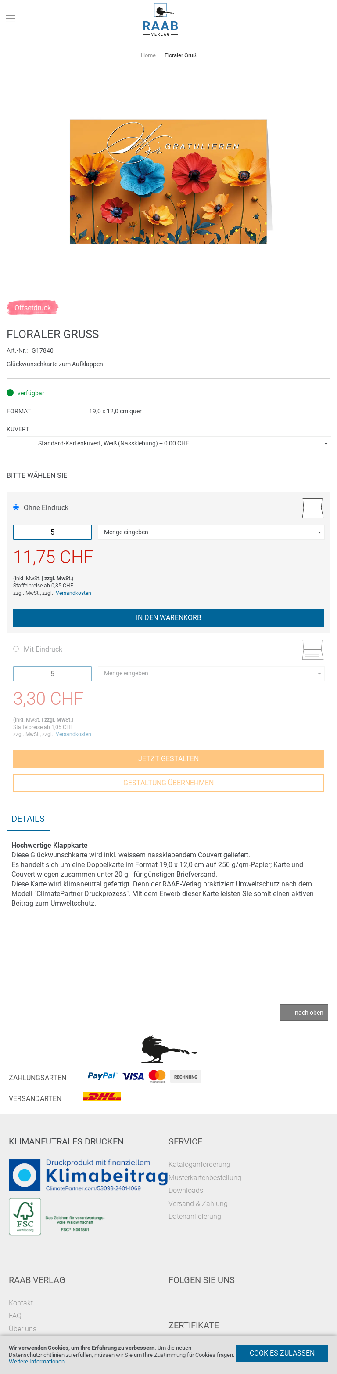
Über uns (22, 1329)
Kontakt (21, 1303)
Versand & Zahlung (198, 1203)
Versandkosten (73, 593)
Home (148, 55)
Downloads (185, 1190)
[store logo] (160, 19)
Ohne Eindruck (40, 507)
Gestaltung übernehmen (168, 783)
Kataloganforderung (199, 1164)
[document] (168, 1355)
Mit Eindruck (37, 649)
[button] (169, 443)
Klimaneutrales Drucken (66, 1141)
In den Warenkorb (168, 617)
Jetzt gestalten (168, 758)
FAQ (15, 1316)
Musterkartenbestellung (204, 1178)
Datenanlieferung (194, 1216)
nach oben (309, 1012)
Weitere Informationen (37, 1361)
